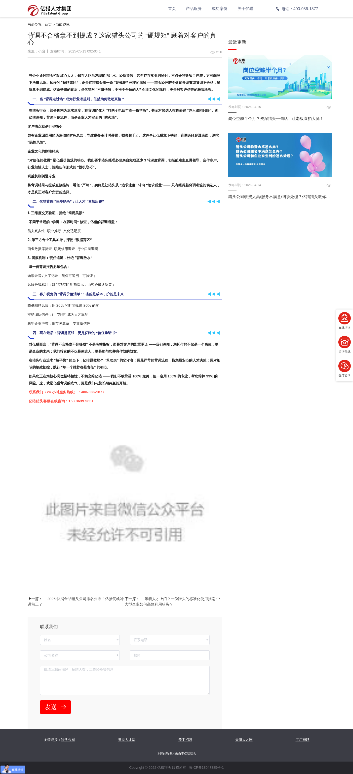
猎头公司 (68, 740)
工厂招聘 (303, 740)
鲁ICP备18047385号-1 (206, 768)
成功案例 (220, 8)
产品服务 (194, 8)
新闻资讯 (63, 25)
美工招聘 (185, 740)
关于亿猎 (245, 8)
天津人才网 (244, 740)
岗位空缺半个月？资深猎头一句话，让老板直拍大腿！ (276, 118)
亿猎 (42, 202)
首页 (172, 8)
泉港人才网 (126, 740)
